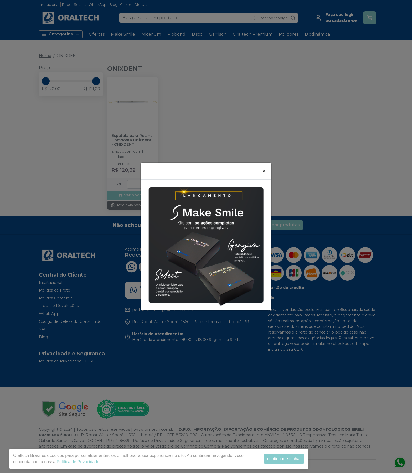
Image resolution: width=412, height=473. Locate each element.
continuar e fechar (284, 458)
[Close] (264, 171)
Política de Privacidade (77, 462)
